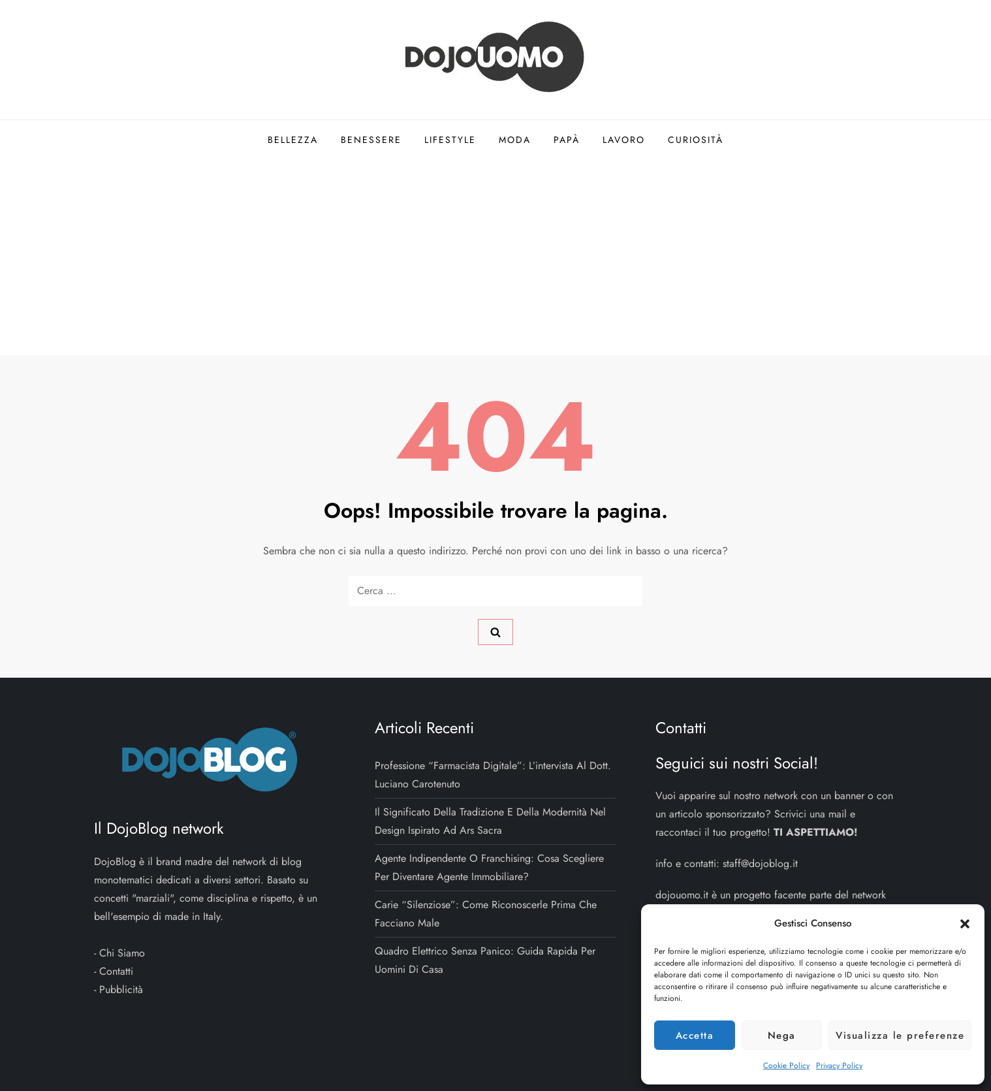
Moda (515, 139)
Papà (567, 139)
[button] (964, 923)
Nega (782, 1035)
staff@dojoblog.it (760, 863)
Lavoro (624, 139)
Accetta (695, 1035)
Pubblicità (121, 989)
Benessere (371, 139)
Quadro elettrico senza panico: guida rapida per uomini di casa (485, 960)
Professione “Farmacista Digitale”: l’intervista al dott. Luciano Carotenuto (493, 774)
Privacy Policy (839, 1065)
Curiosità (695, 139)
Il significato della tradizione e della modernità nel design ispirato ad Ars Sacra (490, 821)
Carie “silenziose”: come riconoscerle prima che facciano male (486, 913)
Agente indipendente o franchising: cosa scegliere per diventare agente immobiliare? (489, 867)
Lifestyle (450, 139)
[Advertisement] (495, 257)
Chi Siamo (122, 952)
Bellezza (293, 139)
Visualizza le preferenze (900, 1035)
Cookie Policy (786, 1065)
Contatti (116, 971)
